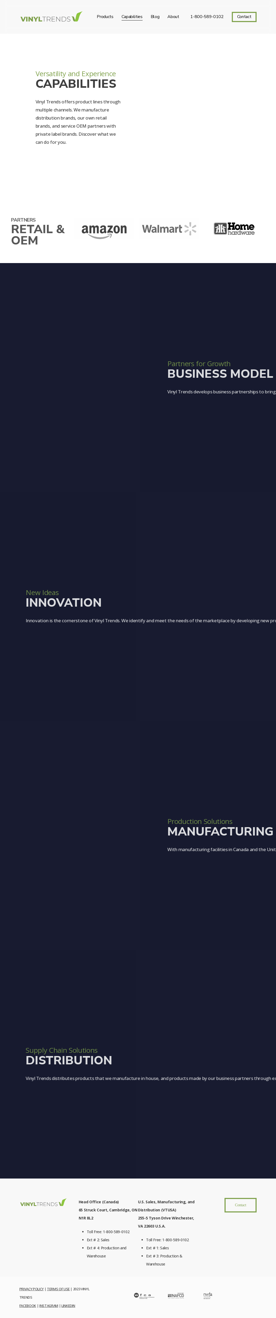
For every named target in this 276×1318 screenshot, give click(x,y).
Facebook (27, 1305)
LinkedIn (68, 1305)
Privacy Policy (31, 1288)
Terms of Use (58, 1288)
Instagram (48, 1305)
